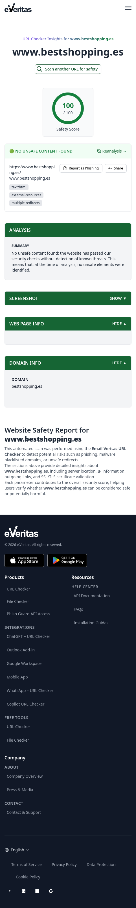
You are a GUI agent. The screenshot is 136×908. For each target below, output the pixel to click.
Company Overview (25, 776)
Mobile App (17, 677)
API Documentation (92, 595)
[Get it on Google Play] (67, 560)
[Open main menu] (128, 8)
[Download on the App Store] (24, 560)
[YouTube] (10, 891)
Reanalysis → (112, 151)
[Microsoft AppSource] (37, 891)
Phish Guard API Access (28, 613)
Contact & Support (24, 812)
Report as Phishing (81, 168)
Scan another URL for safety (67, 69)
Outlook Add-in (21, 650)
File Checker (18, 601)
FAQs (78, 609)
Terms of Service (26, 864)
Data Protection (101, 864)
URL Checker (18, 589)
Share (115, 168)
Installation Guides (91, 622)
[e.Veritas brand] (68, 531)
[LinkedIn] (23, 891)
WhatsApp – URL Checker (30, 690)
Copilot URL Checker (26, 704)
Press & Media (20, 789)
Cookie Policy (28, 877)
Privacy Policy (64, 864)
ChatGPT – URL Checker (28, 636)
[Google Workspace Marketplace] (50, 891)
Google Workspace (24, 663)
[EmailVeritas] (18, 7)
